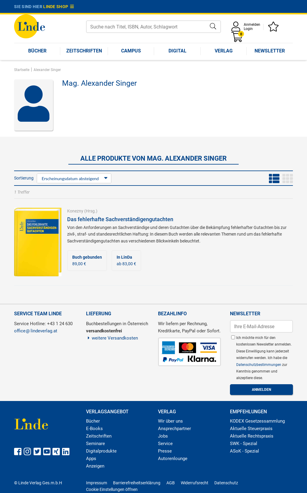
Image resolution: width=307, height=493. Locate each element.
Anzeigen (95, 466)
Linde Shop (58, 6)
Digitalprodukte (101, 451)
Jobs (163, 436)
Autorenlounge (172, 458)
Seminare (95, 443)
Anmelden (252, 24)
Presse (165, 451)
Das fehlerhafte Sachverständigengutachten (120, 219)
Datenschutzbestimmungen (259, 365)
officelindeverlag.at (35, 331)
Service (165, 443)
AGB (170, 482)
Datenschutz (226, 482)
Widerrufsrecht (194, 482)
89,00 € (87, 260)
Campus (131, 51)
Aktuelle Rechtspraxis (251, 436)
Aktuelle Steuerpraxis (251, 428)
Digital (177, 51)
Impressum (96, 482)
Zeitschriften (84, 51)
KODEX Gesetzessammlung (257, 421)
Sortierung (24, 178)
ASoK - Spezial (244, 451)
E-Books (94, 428)
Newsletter (270, 51)
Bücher (37, 51)
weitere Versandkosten (112, 338)
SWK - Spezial (243, 443)
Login (248, 29)
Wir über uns (170, 421)
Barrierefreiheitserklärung (136, 482)
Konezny (75, 211)
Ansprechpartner (174, 428)
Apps (91, 458)
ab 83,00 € (126, 260)
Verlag (224, 51)
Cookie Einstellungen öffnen (112, 489)
